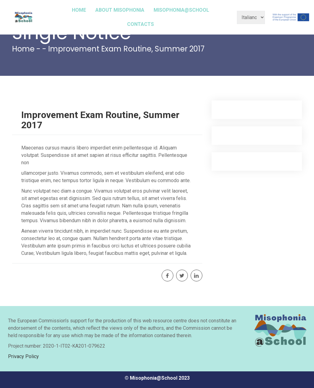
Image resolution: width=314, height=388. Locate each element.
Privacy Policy (23, 356)
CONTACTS (140, 24)
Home (23, 49)
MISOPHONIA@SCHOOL (181, 10)
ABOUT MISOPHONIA (119, 10)
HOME (79, 10)
